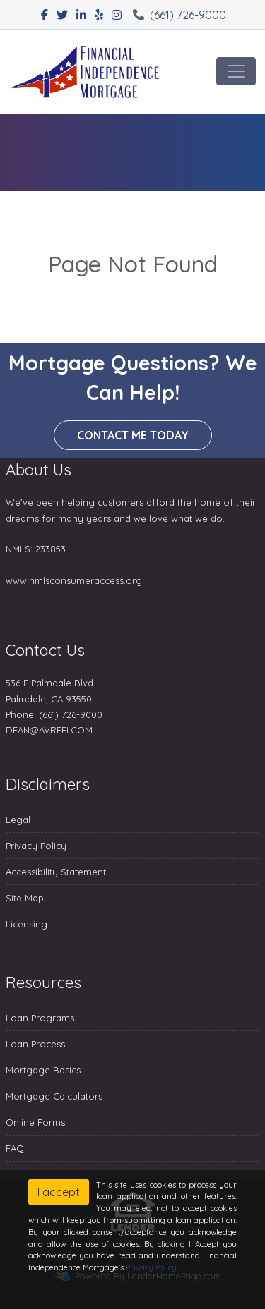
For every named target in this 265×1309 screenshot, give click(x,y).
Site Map (25, 897)
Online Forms (35, 1122)
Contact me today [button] (133, 435)
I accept (58, 1192)
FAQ (15, 1148)
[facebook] (44, 15)
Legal (18, 819)
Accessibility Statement (56, 871)
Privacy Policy (36, 845)
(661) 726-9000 (179, 15)
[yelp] (99, 15)
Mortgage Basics (43, 1070)
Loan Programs (40, 1017)
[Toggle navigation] (236, 71)
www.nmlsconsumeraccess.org (74, 580)
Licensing (26, 924)
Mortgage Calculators (54, 1096)
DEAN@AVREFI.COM (49, 730)
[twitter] (62, 15)
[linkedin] (81, 15)
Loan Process (35, 1043)
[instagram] (117, 15)
